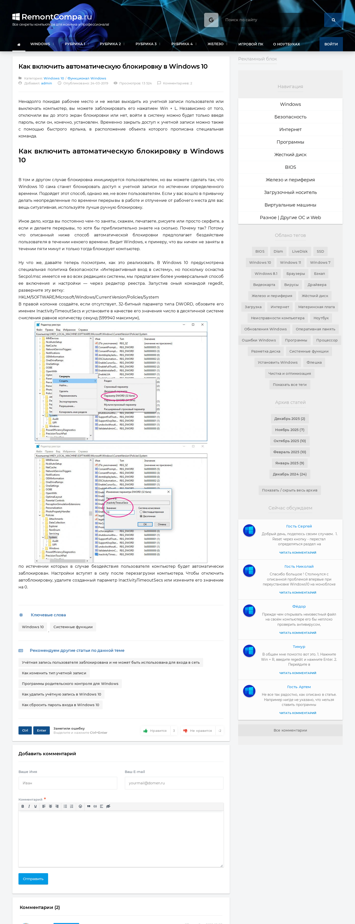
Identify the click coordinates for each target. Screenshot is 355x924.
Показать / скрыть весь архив (290, 490)
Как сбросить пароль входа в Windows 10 (61, 706)
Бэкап (319, 273)
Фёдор (299, 606)
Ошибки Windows (259, 340)
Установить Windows (277, 362)
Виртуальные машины (290, 205)
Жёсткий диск (314, 296)
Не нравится (201, 731)
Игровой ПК (250, 44)
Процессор (326, 340)
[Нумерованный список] (73, 810)
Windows (290, 104)
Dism (278, 251)
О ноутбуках (286, 44)
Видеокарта (264, 285)
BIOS (290, 167)
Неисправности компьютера (278, 318)
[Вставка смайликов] (81, 810)
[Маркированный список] (66, 810)
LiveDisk (299, 251)
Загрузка (254, 307)
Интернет (290, 129)
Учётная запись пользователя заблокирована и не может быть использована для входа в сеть (110, 663)
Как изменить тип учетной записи (54, 674)
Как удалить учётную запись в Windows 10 (62, 695)
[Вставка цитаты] (90, 810)
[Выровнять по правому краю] (58, 810)
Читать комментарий (298, 552)
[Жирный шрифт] (23, 810)
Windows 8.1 (266, 273)
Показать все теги (289, 384)
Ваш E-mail (135, 775)
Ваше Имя (29, 775)
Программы (290, 142)
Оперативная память (315, 329)
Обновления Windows (266, 329)
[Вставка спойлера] (103, 810)
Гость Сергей (299, 526)
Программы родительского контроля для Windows (70, 685)
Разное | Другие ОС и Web (290, 217)
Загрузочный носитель (290, 192)
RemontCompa (52, 17)
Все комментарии (290, 730)
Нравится (158, 731)
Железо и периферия (290, 180)
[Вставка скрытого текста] (109, 810)
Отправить (34, 882)
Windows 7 (320, 262)
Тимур (299, 646)
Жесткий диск (290, 154)
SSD (320, 251)
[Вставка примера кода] (96, 810)
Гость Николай (299, 566)
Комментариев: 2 (174, 84)
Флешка (313, 362)
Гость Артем (299, 686)
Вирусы (291, 285)
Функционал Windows (87, 79)
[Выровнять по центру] (51, 810)
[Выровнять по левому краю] (45, 810)
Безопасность (290, 117)
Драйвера (317, 285)
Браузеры (295, 273)
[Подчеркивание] (37, 810)
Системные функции (73, 628)
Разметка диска (266, 351)
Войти (331, 44)
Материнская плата (316, 307)
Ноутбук (320, 318)
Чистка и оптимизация (290, 373)
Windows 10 (55, 79)
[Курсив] (30, 810)
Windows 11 (290, 262)
